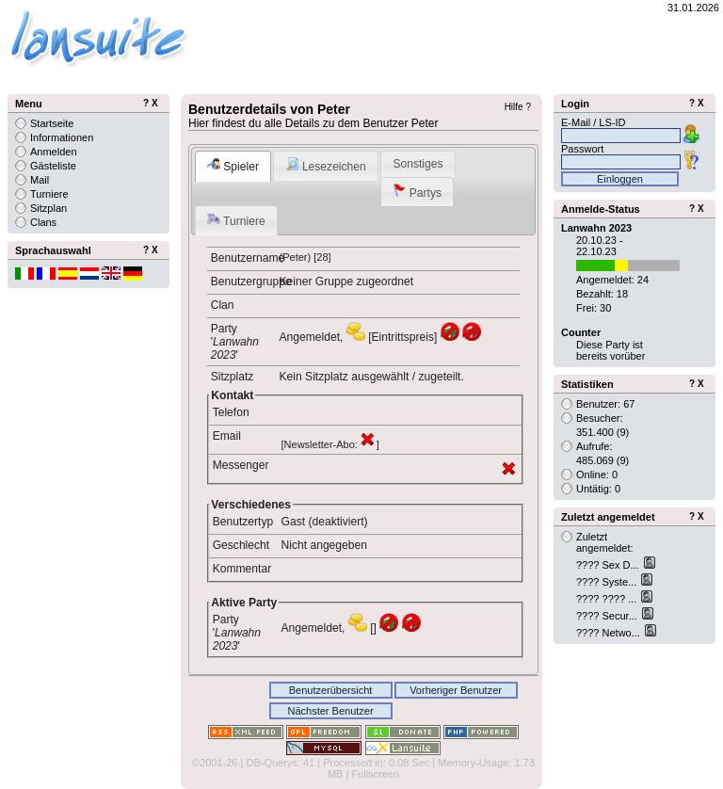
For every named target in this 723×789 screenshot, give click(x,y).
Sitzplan (48, 208)
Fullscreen (375, 774)
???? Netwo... (609, 632)
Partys (417, 192)
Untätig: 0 (598, 488)
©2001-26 (214, 762)
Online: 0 (597, 474)
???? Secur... (608, 615)
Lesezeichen (326, 165)
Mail (39, 179)
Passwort (582, 148)
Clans (43, 222)
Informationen (61, 137)
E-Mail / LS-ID (593, 122)
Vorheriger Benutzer (456, 690)
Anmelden (53, 151)
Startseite (51, 123)
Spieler (233, 165)
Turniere (236, 220)
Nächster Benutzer (330, 711)
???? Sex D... (609, 565)
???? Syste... (607, 582)
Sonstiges (417, 163)
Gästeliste (53, 165)
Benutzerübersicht (331, 690)
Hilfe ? (518, 107)
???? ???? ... (607, 598)
